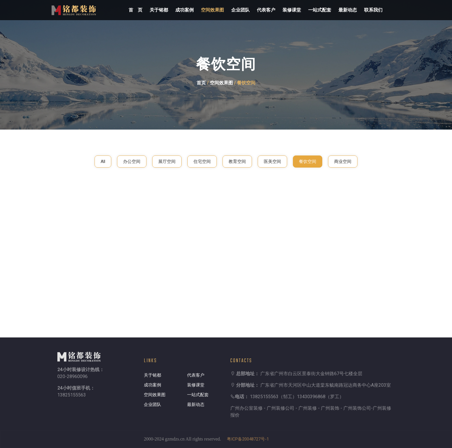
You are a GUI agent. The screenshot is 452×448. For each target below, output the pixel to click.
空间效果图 (212, 10)
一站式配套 (319, 10)
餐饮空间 (307, 161)
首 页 (135, 10)
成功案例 (184, 10)
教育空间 (237, 161)
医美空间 (272, 161)
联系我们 (373, 10)
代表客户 (266, 10)
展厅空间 (167, 161)
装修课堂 (291, 10)
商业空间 (342, 161)
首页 (201, 83)
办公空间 (131, 161)
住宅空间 (202, 161)
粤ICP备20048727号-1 (248, 439)
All (103, 161)
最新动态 (347, 10)
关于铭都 (159, 10)
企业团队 (240, 10)
